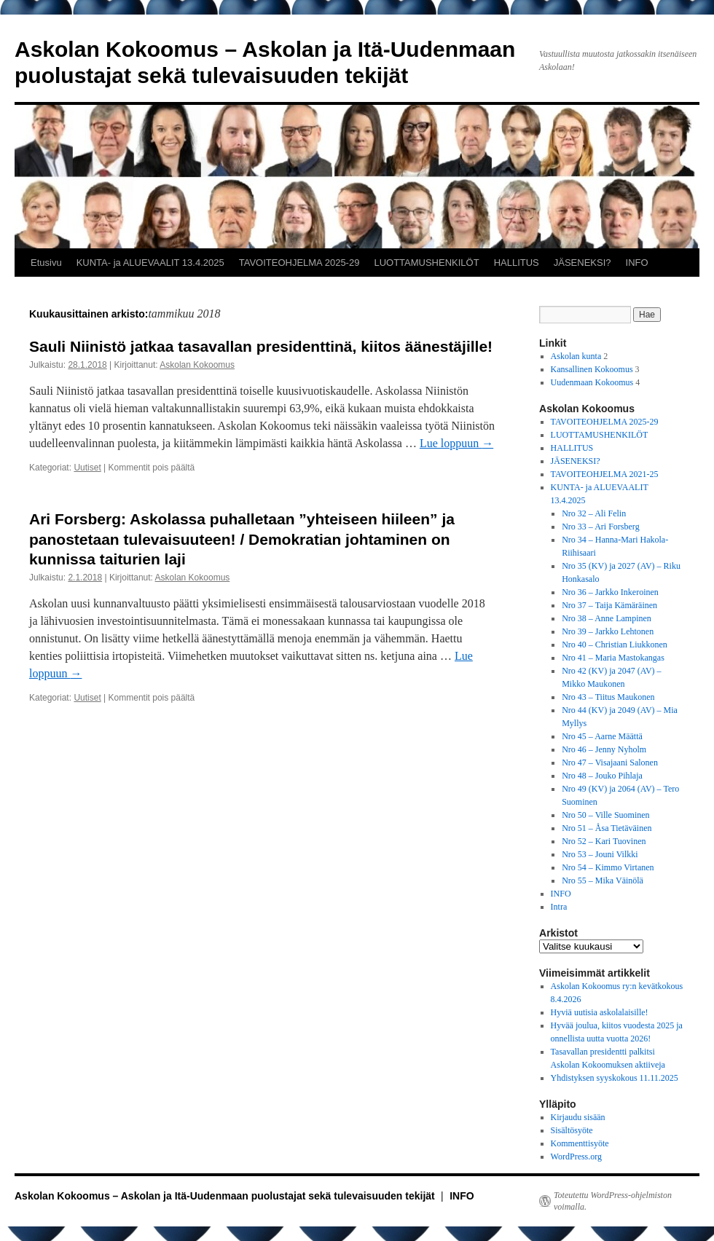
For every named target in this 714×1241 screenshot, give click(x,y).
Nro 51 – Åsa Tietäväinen (606, 828)
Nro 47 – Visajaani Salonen (610, 762)
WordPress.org (576, 1156)
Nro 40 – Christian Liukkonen (614, 644)
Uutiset (87, 467)
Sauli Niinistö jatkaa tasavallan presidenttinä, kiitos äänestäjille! (261, 346)
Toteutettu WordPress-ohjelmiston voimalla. (613, 1201)
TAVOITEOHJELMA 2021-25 (605, 474)
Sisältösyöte (572, 1130)
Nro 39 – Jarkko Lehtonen (608, 631)
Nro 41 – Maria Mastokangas (613, 658)
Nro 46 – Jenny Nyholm (604, 749)
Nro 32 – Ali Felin (594, 513)
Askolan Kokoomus (197, 365)
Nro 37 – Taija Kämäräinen (609, 605)
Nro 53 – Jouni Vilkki (600, 854)
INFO (637, 262)
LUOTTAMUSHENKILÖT (426, 262)
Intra (559, 907)
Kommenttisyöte (580, 1143)
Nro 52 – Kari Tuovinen (604, 841)
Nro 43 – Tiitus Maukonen (608, 697)
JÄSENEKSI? (582, 262)
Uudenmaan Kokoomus (592, 382)
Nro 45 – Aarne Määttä (602, 736)
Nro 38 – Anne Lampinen (606, 618)
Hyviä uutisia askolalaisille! (599, 1012)
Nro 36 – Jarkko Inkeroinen (610, 592)
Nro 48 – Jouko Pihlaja (602, 776)
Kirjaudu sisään (578, 1117)
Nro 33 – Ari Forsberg (600, 526)
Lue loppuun (456, 443)
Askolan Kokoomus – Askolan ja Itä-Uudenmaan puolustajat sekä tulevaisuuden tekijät (226, 1196)
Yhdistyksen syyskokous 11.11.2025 (614, 1078)
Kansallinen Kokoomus (592, 369)
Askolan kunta (576, 356)
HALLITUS (516, 262)
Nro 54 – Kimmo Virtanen (608, 867)
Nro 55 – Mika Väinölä (602, 880)
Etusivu (46, 262)
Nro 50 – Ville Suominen (605, 815)
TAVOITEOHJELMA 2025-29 (299, 262)
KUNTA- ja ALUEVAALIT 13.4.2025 (150, 262)
